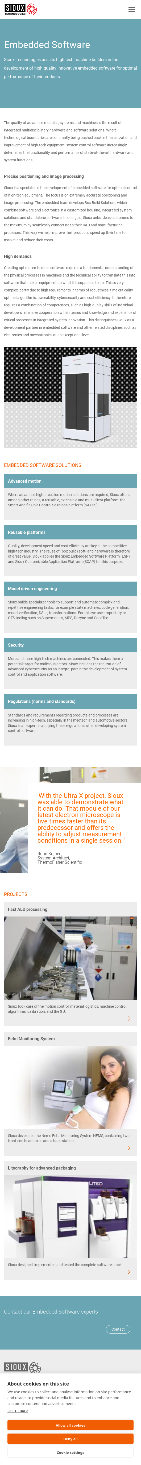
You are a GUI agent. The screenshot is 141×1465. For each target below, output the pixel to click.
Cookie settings (70, 1452)
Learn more (17, 1410)
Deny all (70, 1438)
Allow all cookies (70, 1425)
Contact (118, 1329)
